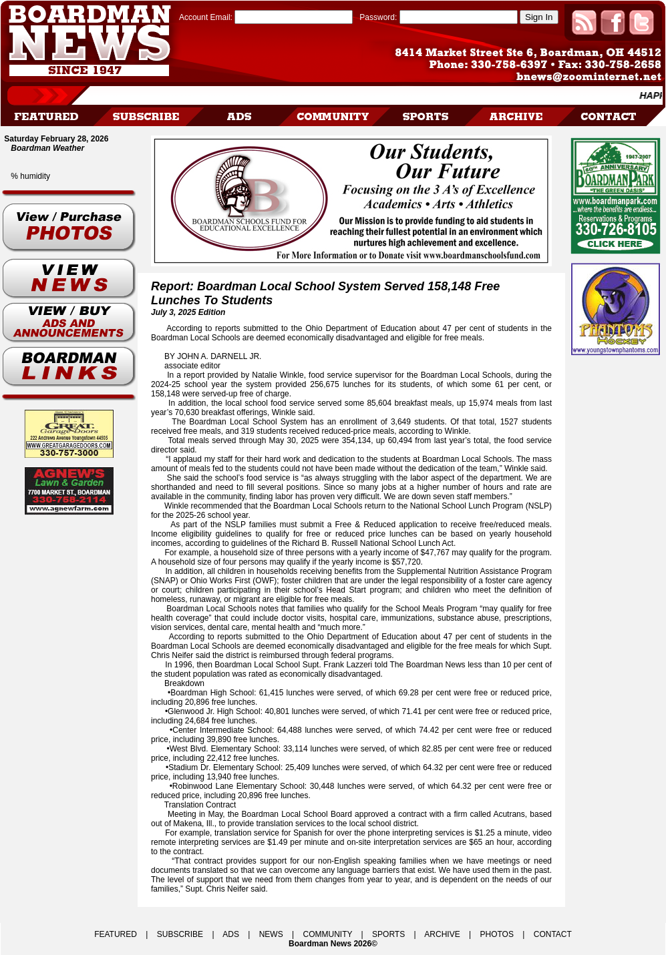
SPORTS (388, 934)
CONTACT (553, 934)
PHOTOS (496, 934)
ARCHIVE (442, 934)
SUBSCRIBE (180, 934)
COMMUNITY (328, 934)
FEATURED (115, 934)
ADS (230, 934)
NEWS (271, 934)
